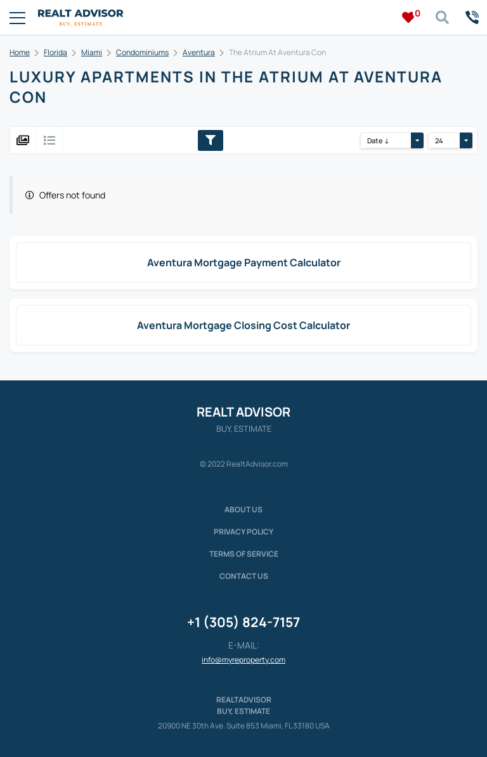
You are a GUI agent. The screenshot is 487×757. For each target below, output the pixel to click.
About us (243, 509)
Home (20, 52)
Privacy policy (243, 531)
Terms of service (243, 553)
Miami (91, 52)
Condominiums (142, 52)
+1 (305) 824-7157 (243, 622)
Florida (55, 52)
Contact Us (243, 576)
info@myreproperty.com (243, 659)
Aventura (199, 52)
